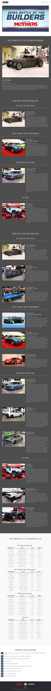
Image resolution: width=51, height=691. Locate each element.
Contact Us (44, 2)
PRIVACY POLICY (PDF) (30, 689)
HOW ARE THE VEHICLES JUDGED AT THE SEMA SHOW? (11, 669)
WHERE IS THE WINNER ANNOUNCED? (9, 673)
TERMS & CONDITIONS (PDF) (36, 689)
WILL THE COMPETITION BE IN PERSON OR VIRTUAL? (11, 671)
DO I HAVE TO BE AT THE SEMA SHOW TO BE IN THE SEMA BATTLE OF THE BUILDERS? (16, 656)
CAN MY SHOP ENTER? (7, 661)
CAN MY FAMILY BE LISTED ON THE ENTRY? (10, 664)
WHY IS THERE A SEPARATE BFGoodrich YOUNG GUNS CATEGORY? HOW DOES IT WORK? (17, 666)
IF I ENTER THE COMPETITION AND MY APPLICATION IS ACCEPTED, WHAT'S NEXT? (16, 659)
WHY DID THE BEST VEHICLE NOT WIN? (9, 676)
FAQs (47, 2)
